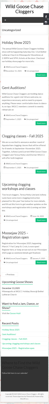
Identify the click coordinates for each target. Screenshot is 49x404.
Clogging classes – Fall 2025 (22, 136)
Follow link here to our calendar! (15, 373)
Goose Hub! (15, 313)
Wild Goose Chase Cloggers (24, 8)
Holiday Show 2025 (16, 42)
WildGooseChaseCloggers (17, 67)
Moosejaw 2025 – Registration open (15, 235)
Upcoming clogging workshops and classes (18, 186)
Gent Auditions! (14, 88)
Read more (41, 75)
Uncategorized (33, 71)
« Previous (10, 274)
